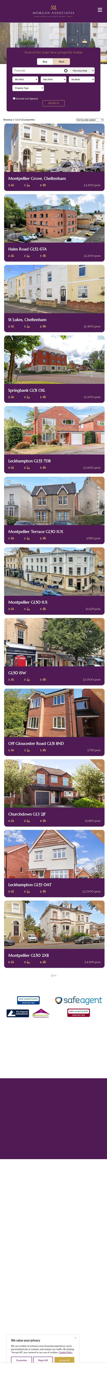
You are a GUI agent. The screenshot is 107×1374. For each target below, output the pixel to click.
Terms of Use (46, 1074)
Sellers (61, 1368)
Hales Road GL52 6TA (27, 249)
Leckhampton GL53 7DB (29, 461)
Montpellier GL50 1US (27, 602)
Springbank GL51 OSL (26, 390)
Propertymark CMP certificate (83, 1074)
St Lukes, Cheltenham (27, 319)
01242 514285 (56, 1055)
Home (21, 1368)
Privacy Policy (31, 1074)
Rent (61, 61)
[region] (43, 1351)
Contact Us (88, 1368)
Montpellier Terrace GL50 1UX (35, 531)
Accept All (64, 1360)
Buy (45, 61)
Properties (48, 1368)
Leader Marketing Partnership (61, 1096)
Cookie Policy (66, 1352)
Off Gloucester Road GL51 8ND (36, 743)
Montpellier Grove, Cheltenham (37, 178)
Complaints (60, 1074)
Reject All (43, 1360)
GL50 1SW (17, 672)
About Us (35, 1368)
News (75, 1368)
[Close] (76, 1338)
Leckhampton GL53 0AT (29, 884)
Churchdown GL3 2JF (27, 814)
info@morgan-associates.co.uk (57, 1059)
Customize (21, 1360)
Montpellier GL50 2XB (28, 955)
